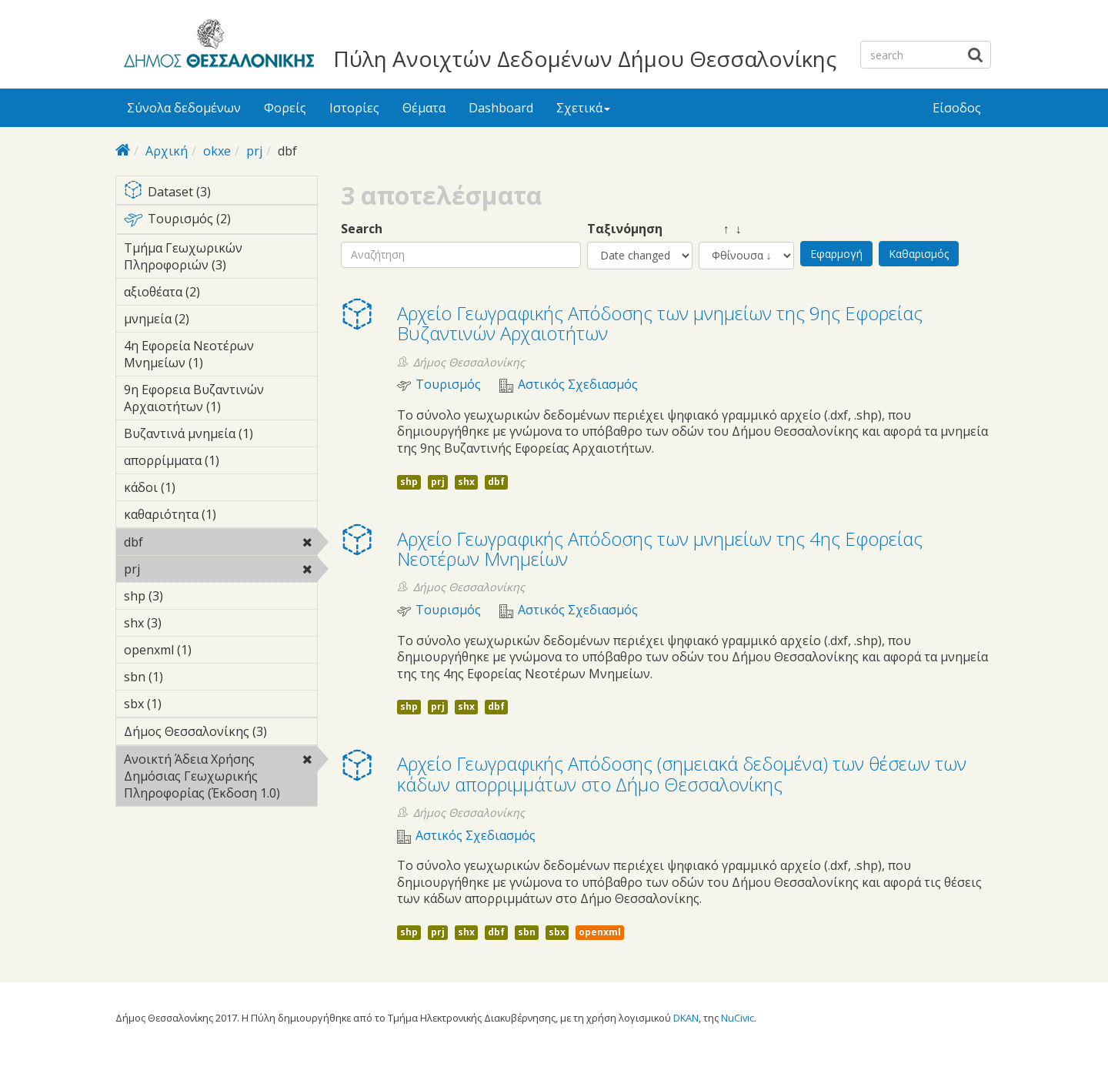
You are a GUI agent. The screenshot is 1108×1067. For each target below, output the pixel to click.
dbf (183, 542)
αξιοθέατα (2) (220, 294)
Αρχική (166, 150)
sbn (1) (187, 676)
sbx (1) (185, 703)
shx (466, 481)
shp (409, 481)
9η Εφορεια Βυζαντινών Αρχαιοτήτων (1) (220, 400)
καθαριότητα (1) (220, 516)
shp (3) (187, 595)
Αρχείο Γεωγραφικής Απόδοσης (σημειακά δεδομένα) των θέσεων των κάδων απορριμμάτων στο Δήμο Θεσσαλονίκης (681, 773)
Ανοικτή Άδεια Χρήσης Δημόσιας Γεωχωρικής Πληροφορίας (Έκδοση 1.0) (220, 778)
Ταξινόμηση (624, 229)
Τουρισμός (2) (220, 221)
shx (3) (185, 622)
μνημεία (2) (213, 318)
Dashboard (501, 107)
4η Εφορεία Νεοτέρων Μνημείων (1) (220, 356)
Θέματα (424, 107)
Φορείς (285, 107)
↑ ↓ (720, 229)
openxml (600, 931)
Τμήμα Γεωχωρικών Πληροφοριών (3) (220, 258)
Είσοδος (957, 107)
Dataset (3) (220, 193)
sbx (557, 931)
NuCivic (737, 1018)
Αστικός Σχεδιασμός (578, 384)
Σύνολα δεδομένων (184, 107)
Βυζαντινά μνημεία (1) (220, 436)
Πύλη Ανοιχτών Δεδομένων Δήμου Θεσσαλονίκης (584, 58)
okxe (217, 150)
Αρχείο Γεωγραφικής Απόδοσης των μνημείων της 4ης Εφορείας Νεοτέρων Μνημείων (660, 548)
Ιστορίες (354, 107)
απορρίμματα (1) (220, 462)
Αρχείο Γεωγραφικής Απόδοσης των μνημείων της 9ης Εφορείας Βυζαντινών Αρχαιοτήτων (660, 323)
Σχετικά (583, 107)
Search (361, 229)
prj (254, 150)
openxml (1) (215, 649)
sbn (527, 931)
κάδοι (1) (199, 487)
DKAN (686, 1018)
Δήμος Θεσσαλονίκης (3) (220, 733)
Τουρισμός (448, 384)
